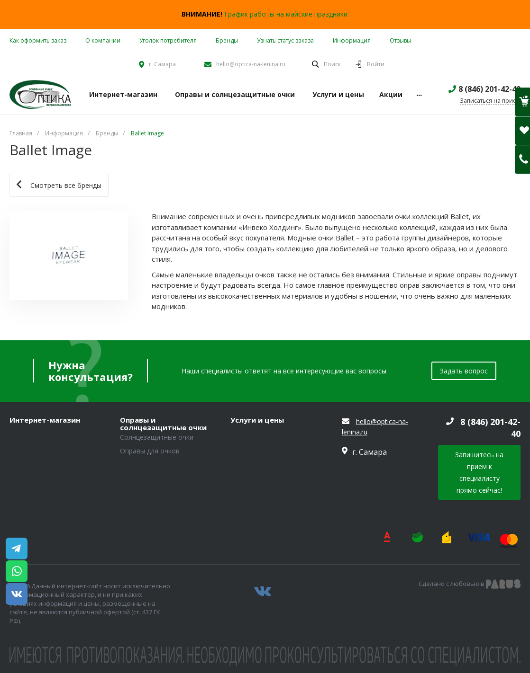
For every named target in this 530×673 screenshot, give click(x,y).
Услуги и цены (257, 420)
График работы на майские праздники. (286, 13)
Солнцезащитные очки (156, 437)
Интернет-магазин (44, 420)
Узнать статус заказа (285, 40)
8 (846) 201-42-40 (489, 89)
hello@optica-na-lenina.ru (250, 64)
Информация (352, 40)
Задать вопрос (464, 370)
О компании (102, 40)
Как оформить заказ (37, 40)
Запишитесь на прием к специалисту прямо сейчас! (479, 472)
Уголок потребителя (168, 40)
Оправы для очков (150, 450)
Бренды (227, 40)
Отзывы (400, 40)
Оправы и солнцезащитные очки (163, 424)
